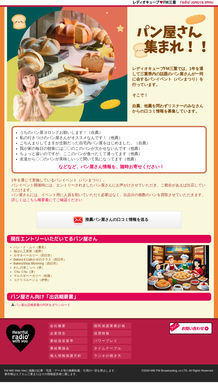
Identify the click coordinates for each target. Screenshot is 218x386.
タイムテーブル (108, 348)
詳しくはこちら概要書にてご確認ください (46, 200)
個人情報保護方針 (66, 355)
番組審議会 (60, 348)
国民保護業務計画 (110, 326)
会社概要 (58, 326)
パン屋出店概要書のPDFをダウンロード (42, 305)
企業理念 (58, 333)
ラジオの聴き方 (108, 355)
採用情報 (102, 333)
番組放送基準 (62, 341)
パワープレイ (106, 341)
